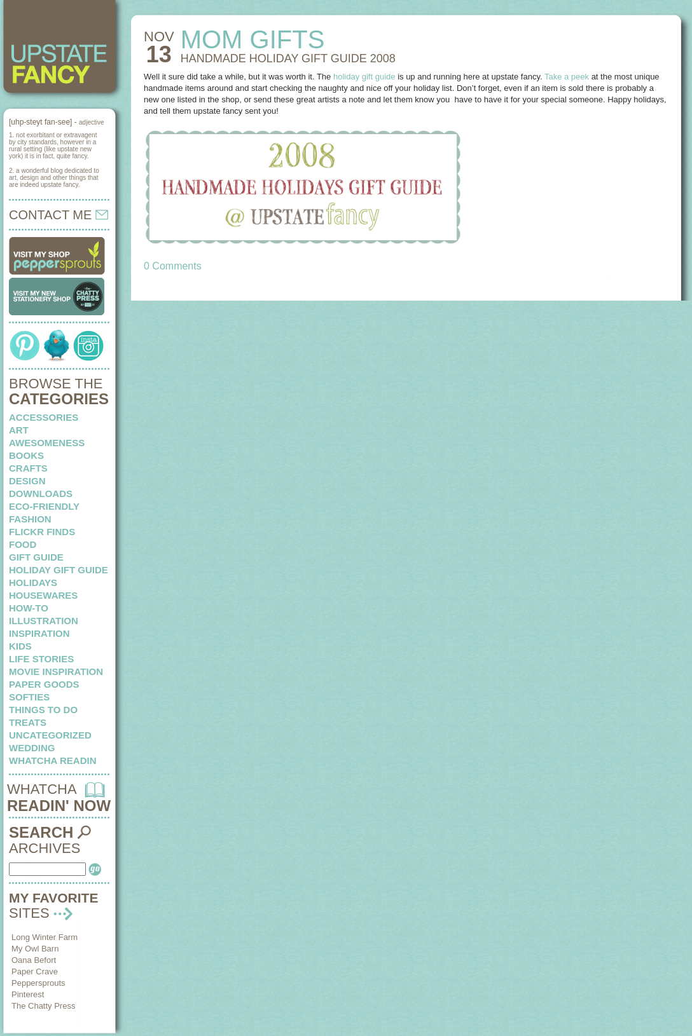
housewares (43, 595)
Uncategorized (50, 735)
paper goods (44, 684)
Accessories (43, 417)
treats (27, 722)
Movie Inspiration (56, 671)
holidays (33, 582)
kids (20, 646)
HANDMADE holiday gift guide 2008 (288, 58)
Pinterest (27, 994)
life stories (41, 658)
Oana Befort (33, 960)
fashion (30, 519)
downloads (41, 493)
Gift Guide (36, 557)
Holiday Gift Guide (58, 569)
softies (29, 697)
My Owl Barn (35, 948)
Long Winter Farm (44, 937)
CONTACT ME (58, 215)
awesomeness (47, 442)
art (19, 430)
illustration (43, 620)
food (22, 544)
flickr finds (42, 531)
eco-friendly (44, 506)
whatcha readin (52, 760)
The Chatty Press (43, 1006)
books (26, 455)
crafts (28, 468)
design (27, 480)
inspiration (39, 633)
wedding (32, 747)
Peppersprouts (38, 983)
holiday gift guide (364, 76)
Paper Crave (34, 971)
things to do (43, 709)
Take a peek (566, 76)
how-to (28, 608)
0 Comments (173, 266)
